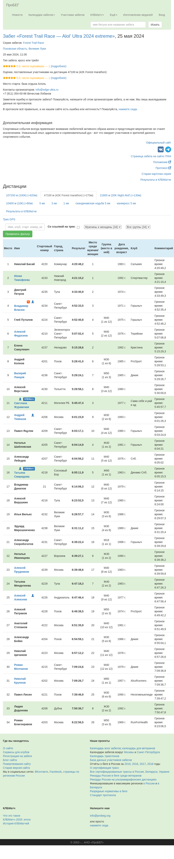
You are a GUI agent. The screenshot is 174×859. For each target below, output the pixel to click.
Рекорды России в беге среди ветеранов (115, 775)
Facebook (56, 771)
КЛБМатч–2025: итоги (17, 819)
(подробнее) (58, 66)
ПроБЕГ (12, 5)
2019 (127, 763)
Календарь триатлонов (104, 756)
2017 (143, 763)
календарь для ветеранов (138, 748)
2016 (150, 763)
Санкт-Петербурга (148, 752)
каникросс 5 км (126, 203)
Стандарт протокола (103, 795)
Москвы (129, 752)
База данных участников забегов (111, 760)
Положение (162, 162)
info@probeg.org (100, 815)
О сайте (8, 748)
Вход (162, 14)
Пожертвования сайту (17, 763)
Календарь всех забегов (105, 748)
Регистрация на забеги (17, 756)
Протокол (163, 168)
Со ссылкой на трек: (61, 226)
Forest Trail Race (33, 42)
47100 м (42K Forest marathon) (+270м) (68, 195)
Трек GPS (9, 219)
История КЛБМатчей (16, 823)
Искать (155, 24)
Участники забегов (72, 14)
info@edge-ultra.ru (47, 89)
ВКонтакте (41, 771)
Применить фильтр (17, 234)
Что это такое (11, 815)
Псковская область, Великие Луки (24, 48)
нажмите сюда (128, 109)
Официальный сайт (158, 142)
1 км (66, 203)
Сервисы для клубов (16, 752)
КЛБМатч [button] (97, 14)
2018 (135, 763)
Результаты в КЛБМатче (155, 179)
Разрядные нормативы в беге (108, 791)
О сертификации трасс (104, 767)
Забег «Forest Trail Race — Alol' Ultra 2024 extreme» (59, 36)
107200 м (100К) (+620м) (21, 195)
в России (149, 783)
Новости (17, 14)
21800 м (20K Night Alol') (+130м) (120, 195)
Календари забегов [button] (41, 14)
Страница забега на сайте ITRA (151, 156)
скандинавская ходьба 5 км (92, 203)
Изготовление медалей (138, 14)
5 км (42, 203)
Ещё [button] (113, 14)
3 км (54, 203)
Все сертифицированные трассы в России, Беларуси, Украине (129, 771)
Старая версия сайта (16, 767)
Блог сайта (10, 760)
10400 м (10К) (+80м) (19, 203)
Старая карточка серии (156, 173)
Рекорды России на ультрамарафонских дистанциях (123, 779)
